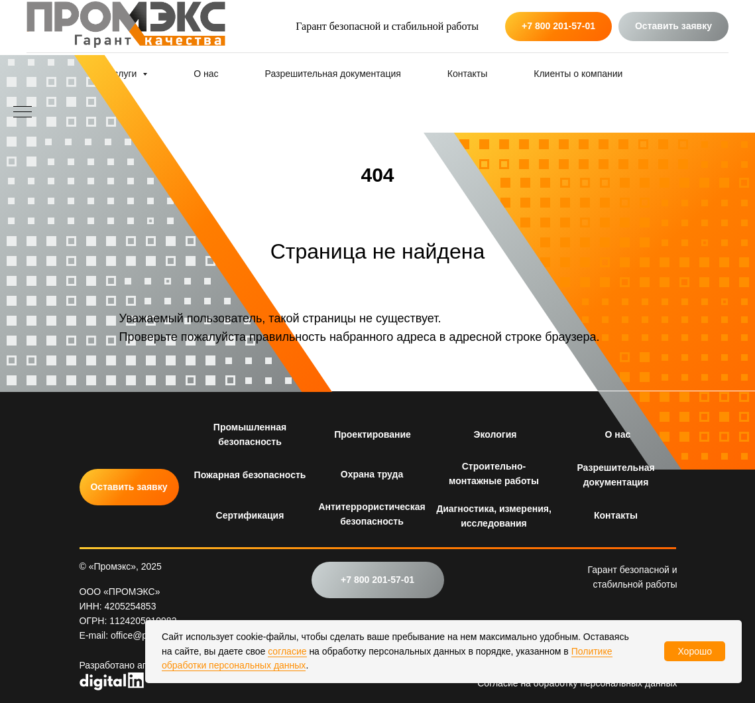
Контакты (467, 73)
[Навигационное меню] (22, 112)
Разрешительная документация (333, 73)
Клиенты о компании (578, 73)
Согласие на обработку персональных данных (577, 683)
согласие (287, 651)
